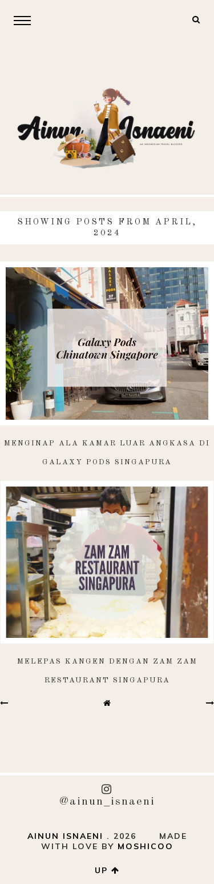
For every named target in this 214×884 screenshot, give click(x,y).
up (107, 870)
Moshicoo (145, 846)
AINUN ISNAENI (65, 836)
